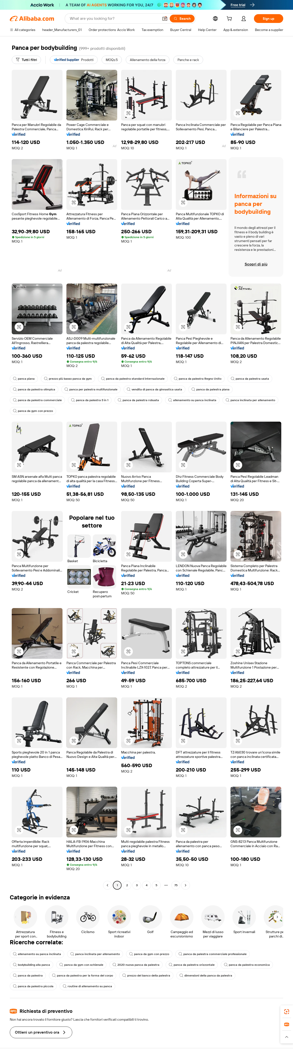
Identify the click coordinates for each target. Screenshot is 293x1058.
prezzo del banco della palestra (146, 975)
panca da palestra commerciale (37, 400)
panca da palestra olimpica (34, 389)
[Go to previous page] (107, 885)
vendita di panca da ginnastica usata (154, 389)
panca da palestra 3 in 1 (89, 400)
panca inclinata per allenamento (250, 400)
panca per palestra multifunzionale (90, 389)
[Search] (182, 18)
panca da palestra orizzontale (192, 965)
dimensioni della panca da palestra (205, 975)
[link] (286, 1011)
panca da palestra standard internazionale (133, 379)
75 (176, 885)
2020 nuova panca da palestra (136, 965)
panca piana (24, 379)
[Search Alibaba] (114, 18)
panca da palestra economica (247, 965)
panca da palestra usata (250, 379)
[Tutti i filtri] (26, 60)
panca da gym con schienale (81, 965)
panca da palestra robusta (138, 400)
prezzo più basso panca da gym (68, 379)
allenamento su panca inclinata (192, 400)
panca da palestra (28, 975)
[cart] (230, 19)
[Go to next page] (185, 885)
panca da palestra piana (210, 389)
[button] (165, 18)
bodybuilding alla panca (31, 965)
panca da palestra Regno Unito (197, 379)
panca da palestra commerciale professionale (212, 954)
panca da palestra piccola (33, 986)
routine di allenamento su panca (87, 986)
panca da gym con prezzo (33, 411)
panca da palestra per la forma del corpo (82, 975)
